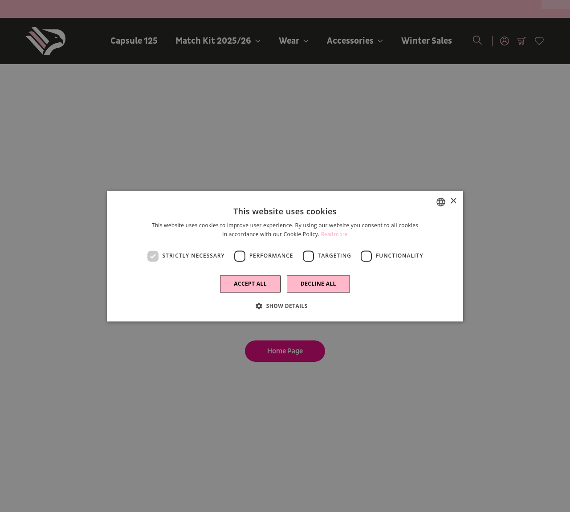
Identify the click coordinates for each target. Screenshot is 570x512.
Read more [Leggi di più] (334, 234)
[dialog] (285, 256)
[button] (285, 305)
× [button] (453, 201)
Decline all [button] (318, 283)
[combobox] (440, 201)
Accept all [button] (250, 283)
